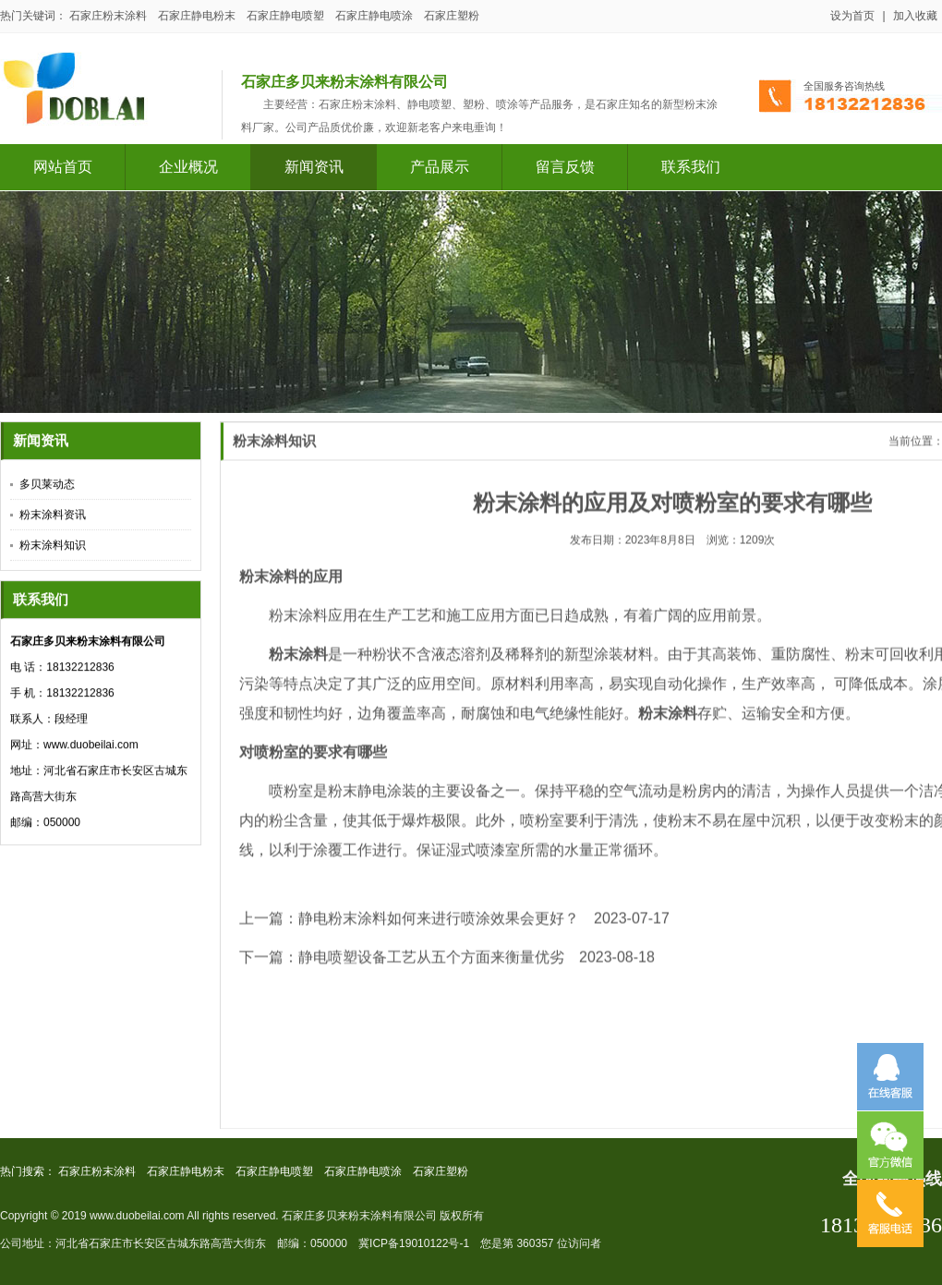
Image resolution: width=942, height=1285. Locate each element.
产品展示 (439, 167)
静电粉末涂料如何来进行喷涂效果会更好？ (438, 927)
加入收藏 (915, 15)
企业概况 (188, 167)
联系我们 (690, 167)
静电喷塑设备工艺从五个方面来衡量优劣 (431, 966)
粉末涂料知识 (52, 546)
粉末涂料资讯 (52, 516)
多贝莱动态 (47, 485)
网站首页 (62, 167)
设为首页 (852, 15)
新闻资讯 (314, 167)
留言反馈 (565, 167)
